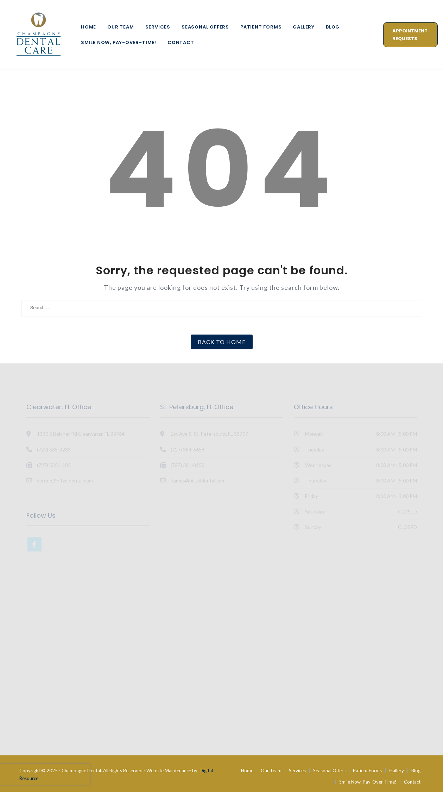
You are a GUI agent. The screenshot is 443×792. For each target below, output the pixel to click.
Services (157, 27)
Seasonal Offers (205, 27)
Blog (333, 27)
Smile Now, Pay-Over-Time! (118, 42)
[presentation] (45, 774)
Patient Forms (260, 27)
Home (88, 27)
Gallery (304, 27)
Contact (180, 42)
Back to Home (222, 341)
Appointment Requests (410, 34)
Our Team (120, 27)
